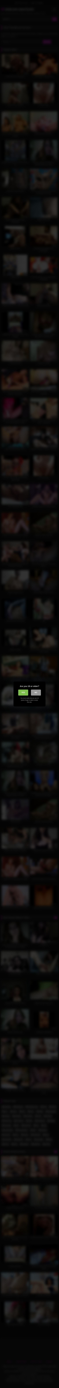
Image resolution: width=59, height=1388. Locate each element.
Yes (23, 692)
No (36, 692)
